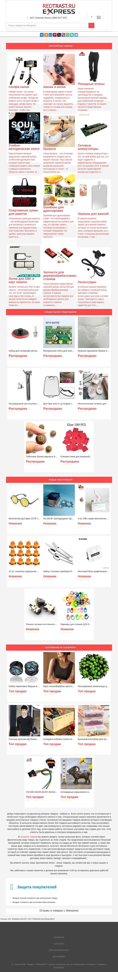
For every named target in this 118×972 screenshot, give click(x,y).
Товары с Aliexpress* (36, 964)
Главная (59, 937)
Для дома (59, 956)
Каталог (59, 943)
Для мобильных (59, 950)
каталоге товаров (29, 837)
